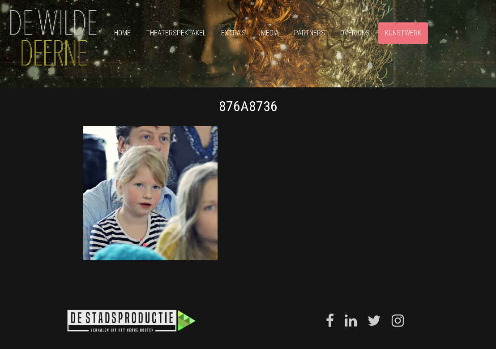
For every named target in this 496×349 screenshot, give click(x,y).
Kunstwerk (403, 33)
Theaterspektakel (176, 33)
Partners (309, 33)
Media (270, 33)
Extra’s (233, 33)
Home (122, 33)
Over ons (355, 33)
